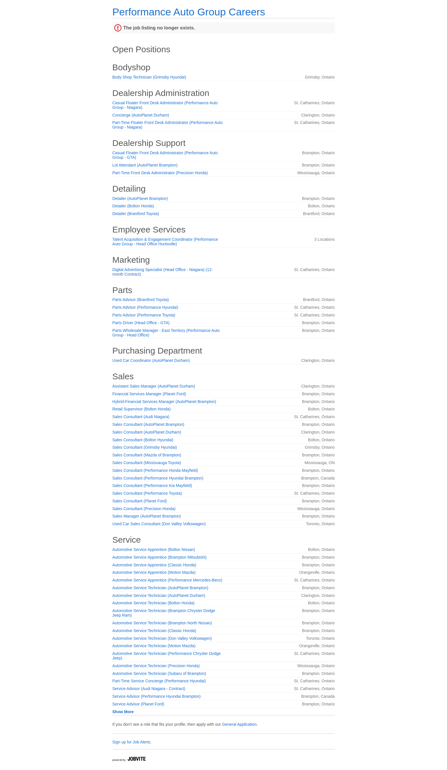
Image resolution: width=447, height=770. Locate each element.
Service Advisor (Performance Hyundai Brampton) (156, 696)
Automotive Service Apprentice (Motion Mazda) (154, 572)
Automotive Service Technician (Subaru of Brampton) (159, 673)
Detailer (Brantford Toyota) (135, 213)
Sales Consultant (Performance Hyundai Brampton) (157, 478)
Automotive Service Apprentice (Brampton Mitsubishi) (159, 557)
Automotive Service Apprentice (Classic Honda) (154, 565)
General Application (239, 724)
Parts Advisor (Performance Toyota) (143, 315)
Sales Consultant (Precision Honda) (144, 508)
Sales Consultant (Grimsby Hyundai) (144, 447)
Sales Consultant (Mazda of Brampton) (146, 455)
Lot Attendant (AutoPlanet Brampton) (145, 165)
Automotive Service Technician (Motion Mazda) (154, 645)
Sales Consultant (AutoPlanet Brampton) (148, 424)
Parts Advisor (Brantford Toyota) (140, 299)
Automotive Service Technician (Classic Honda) (154, 630)
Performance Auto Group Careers (188, 12)
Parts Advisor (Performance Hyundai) (145, 307)
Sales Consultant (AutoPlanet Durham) (146, 432)
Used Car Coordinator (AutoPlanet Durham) (151, 360)
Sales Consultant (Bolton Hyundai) (142, 440)
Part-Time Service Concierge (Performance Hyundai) (159, 681)
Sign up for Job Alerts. (131, 742)
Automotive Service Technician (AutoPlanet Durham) (158, 595)
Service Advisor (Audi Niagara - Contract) (148, 688)
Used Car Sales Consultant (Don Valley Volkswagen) (159, 524)
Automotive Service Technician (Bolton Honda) (153, 603)
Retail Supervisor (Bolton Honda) (141, 409)
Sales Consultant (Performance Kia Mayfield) (152, 485)
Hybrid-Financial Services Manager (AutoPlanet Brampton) (164, 401)
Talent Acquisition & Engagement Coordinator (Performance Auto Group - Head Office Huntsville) (165, 241)
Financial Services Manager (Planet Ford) (149, 394)
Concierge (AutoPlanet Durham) (140, 115)
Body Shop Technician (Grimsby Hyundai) (149, 77)
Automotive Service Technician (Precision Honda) (156, 665)
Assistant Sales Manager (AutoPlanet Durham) (153, 386)
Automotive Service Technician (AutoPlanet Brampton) (160, 587)
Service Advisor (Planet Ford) (138, 704)
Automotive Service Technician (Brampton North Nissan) (162, 623)
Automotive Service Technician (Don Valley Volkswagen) (162, 638)
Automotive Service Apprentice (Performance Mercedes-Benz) (167, 580)
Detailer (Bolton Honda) (133, 206)
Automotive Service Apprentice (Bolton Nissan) (153, 549)
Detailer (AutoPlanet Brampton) (140, 198)
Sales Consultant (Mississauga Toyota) (146, 462)
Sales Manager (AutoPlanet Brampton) (146, 516)
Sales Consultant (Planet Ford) (139, 501)
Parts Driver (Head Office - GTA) (141, 322)
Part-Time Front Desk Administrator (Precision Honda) (160, 173)
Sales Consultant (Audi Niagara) (140, 416)
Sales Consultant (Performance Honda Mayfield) (155, 470)
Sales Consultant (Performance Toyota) (147, 493)
